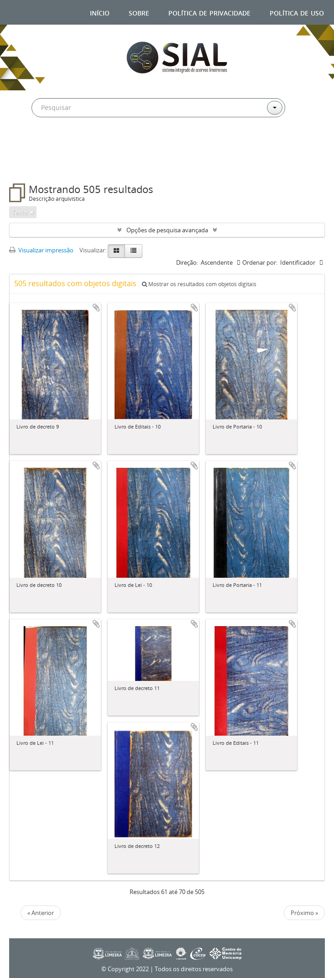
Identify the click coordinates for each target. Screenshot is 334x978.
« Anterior (40, 913)
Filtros (32, 165)
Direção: (187, 262)
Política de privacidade (209, 12)
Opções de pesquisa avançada (167, 230)
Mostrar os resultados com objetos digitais (199, 284)
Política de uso (297, 12)
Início (100, 12)
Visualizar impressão (41, 250)
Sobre (139, 12)
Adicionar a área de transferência (96, 307)
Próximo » (304, 913)
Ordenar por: (259, 262)
